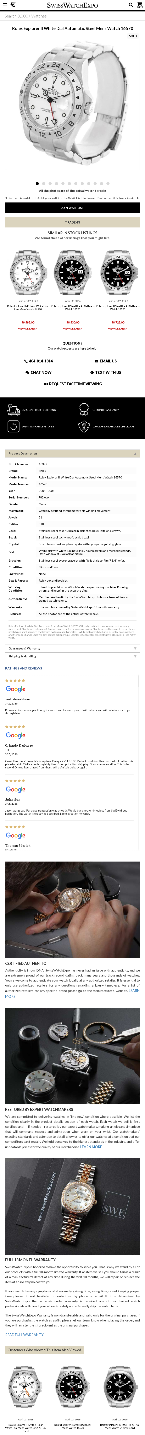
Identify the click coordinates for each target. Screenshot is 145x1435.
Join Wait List (72, 208)
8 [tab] (82, 183)
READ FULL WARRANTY (23, 1331)
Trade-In (72, 222)
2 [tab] (43, 183)
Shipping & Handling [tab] (72, 655)
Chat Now (38, 371)
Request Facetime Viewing (73, 383)
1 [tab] (37, 183)
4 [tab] (56, 183)
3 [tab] (50, 183)
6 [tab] (69, 183)
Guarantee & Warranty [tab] (72, 647)
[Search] (72, 16)
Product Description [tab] (72, 452)
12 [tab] (108, 183)
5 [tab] (63, 183)
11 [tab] (101, 183)
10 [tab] (95, 183)
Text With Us (105, 371)
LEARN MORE (90, 1144)
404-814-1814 (13, 5)
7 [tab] (75, 183)
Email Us (106, 360)
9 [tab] (88, 183)
